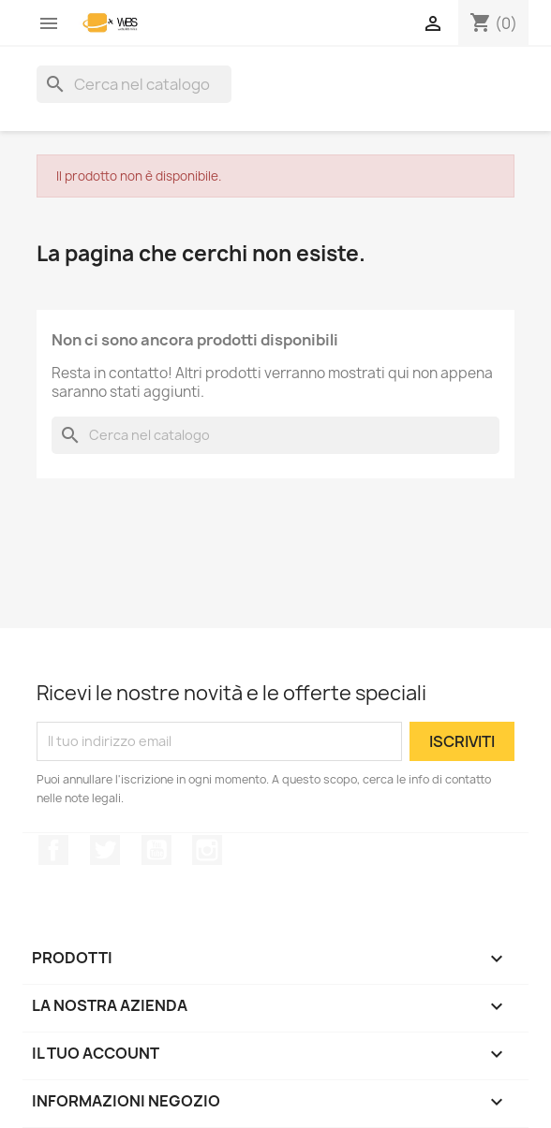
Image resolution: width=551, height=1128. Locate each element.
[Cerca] (134, 84)
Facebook (53, 850)
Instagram (207, 850)
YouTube (156, 850)
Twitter (105, 850)
